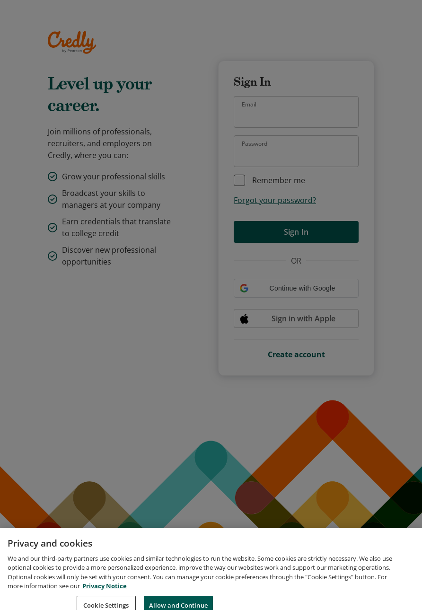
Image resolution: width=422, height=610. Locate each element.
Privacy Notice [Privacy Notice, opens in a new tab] (104, 594)
